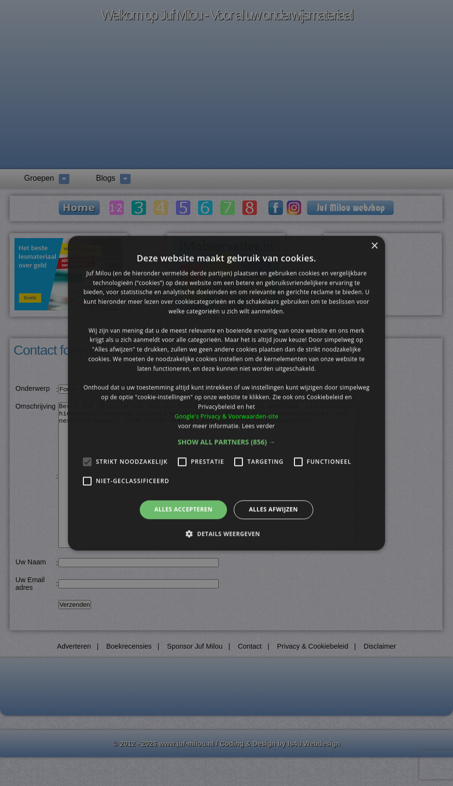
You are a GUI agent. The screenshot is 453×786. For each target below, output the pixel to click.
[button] (227, 442)
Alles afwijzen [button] (273, 510)
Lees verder (258, 426)
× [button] (374, 246)
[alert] (226, 393)
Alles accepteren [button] (183, 510)
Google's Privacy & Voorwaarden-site (226, 416)
